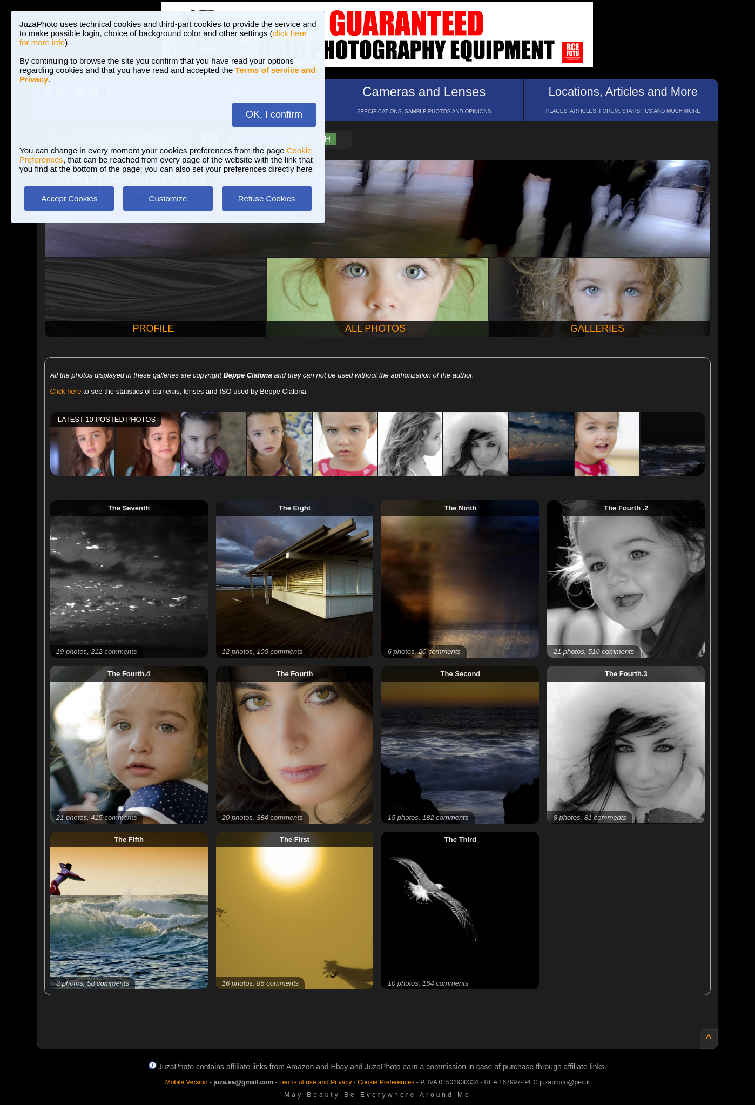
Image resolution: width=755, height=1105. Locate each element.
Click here (66, 391)
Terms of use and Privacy (315, 1082)
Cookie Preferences (386, 1082)
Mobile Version (186, 1082)
